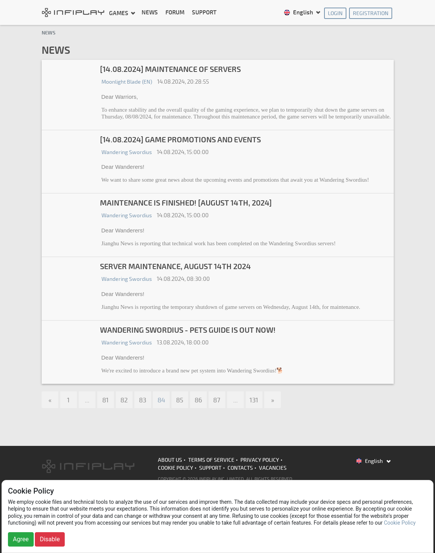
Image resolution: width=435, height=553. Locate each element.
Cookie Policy (175, 468)
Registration (370, 13)
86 (198, 400)
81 (105, 400)
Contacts (240, 468)
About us (170, 460)
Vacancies (273, 468)
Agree (21, 539)
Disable (50, 539)
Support (204, 12)
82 (124, 400)
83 (142, 400)
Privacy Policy (259, 460)
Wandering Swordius (126, 152)
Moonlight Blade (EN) (126, 82)
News (150, 12)
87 (216, 400)
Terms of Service (211, 460)
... (87, 400)
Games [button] (119, 13)
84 (161, 400)
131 (253, 400)
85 (179, 400)
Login (335, 13)
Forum (174, 12)
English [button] (299, 12)
